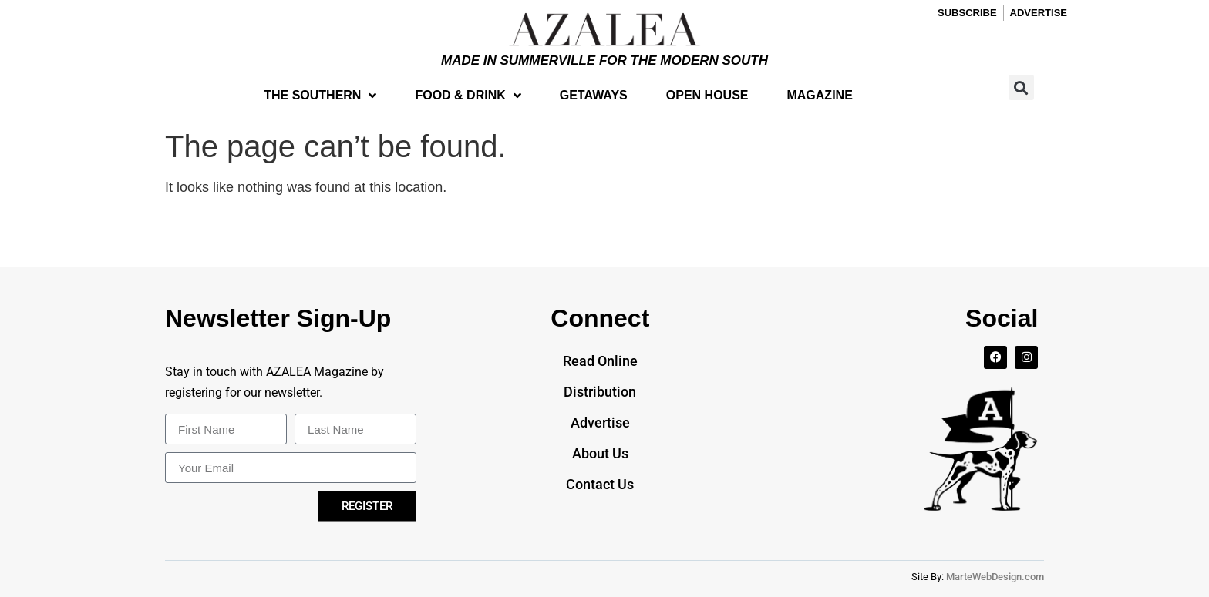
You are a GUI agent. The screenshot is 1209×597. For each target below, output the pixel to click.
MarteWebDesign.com (995, 576)
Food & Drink (467, 95)
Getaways (594, 95)
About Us (600, 453)
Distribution (600, 392)
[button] (1021, 87)
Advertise (600, 422)
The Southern (320, 95)
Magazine (819, 95)
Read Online (600, 361)
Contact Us (600, 484)
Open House (707, 95)
